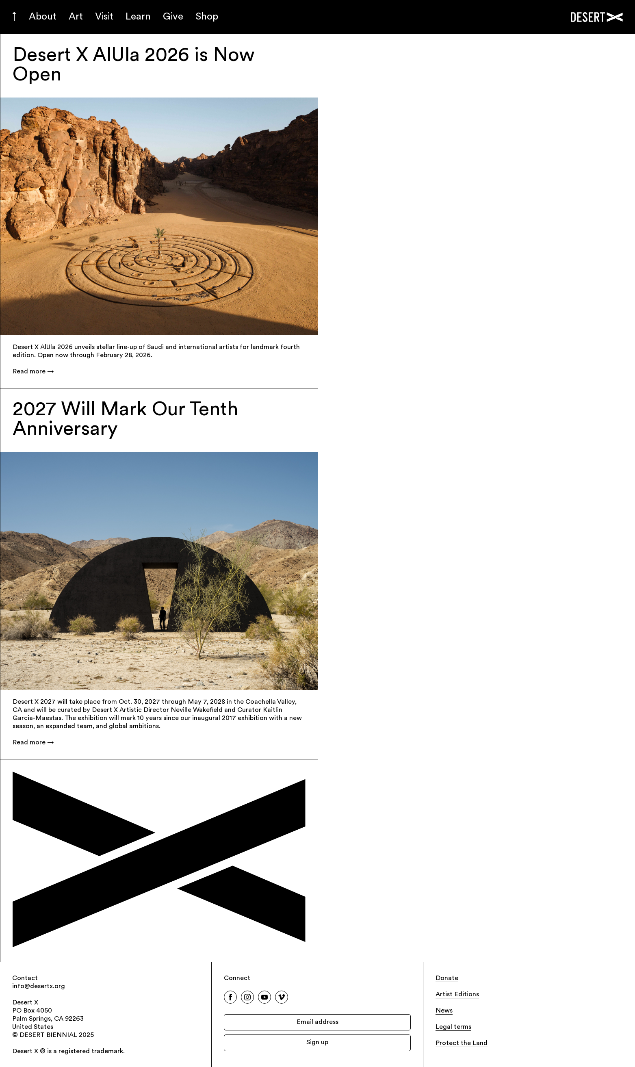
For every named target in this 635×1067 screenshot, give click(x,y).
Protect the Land (462, 1043)
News (444, 1011)
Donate (447, 978)
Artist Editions (457, 994)
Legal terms (453, 1027)
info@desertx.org (38, 986)
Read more (29, 372)
